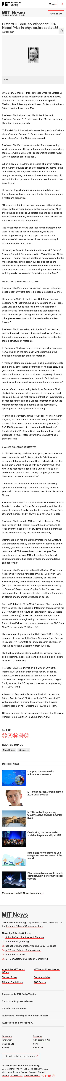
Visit (4, 1072)
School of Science (15, 954)
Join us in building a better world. (21, 1056)
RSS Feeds (40, 982)
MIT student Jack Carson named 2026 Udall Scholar (45, 793)
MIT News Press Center (47, 969)
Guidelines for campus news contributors (25, 1015)
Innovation (7, 1040)
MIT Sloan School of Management (23, 950)
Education (7, 1036)
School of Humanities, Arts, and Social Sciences (30, 946)
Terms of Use (9, 977)
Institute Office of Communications (24, 926)
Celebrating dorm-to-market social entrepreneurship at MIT (44, 834)
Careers (32, 1072)
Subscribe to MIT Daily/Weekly (19, 994)
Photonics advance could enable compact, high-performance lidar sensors (45, 876)
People (24, 1072)
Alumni (5, 1047)
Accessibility (16, 1075)
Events (16, 1072)
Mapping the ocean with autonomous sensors (40, 773)
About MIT (38, 1047)
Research (37, 1036)
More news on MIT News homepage (21, 893)
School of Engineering (17, 941)
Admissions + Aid (41, 1040)
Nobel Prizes (9, 750)
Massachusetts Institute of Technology (21, 1065)
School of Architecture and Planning (24, 937)
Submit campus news (14, 1008)
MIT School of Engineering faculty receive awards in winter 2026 (44, 815)
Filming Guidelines (12, 982)
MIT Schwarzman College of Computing (26, 958)
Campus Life (8, 1044)
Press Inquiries (42, 977)
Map (10, 1072)
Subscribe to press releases (17, 1001)
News (35, 1044)
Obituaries (24, 750)
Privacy (5, 1075)
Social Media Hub (32, 1075)
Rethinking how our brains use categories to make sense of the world (44, 855)
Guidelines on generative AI (17, 1022)
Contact (41, 1072)
